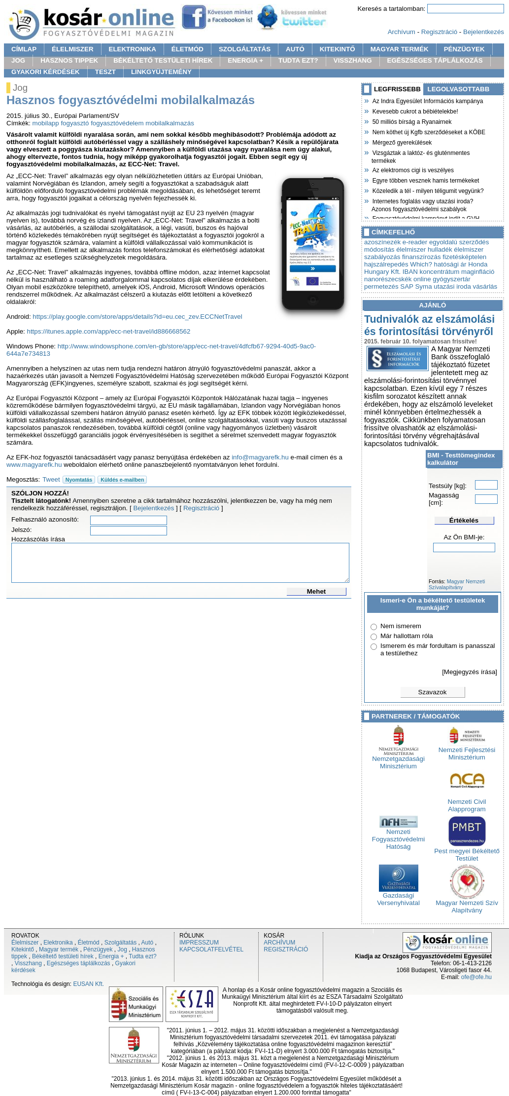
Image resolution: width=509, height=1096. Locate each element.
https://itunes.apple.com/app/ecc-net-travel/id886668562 (109, 331)
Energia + (111, 956)
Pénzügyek (97, 949)
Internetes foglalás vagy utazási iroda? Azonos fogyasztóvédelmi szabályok (422, 204)
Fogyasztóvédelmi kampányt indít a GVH (425, 218)
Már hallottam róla (406, 636)
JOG (18, 60)
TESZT (105, 72)
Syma (423, 286)
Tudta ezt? (142, 956)
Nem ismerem (400, 626)
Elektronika (57, 942)
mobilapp (46, 123)
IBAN (410, 271)
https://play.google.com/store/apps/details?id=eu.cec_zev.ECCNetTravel (137, 316)
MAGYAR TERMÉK (400, 49)
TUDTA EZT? (298, 60)
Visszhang (28, 963)
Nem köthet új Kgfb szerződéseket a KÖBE (428, 131)
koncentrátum (440, 271)
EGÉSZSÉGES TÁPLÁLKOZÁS (435, 60)
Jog (122, 949)
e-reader (415, 242)
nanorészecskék (387, 279)
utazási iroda (452, 286)
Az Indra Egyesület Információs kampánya (427, 100)
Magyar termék (58, 949)
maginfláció (477, 271)
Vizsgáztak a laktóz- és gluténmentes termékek (421, 155)
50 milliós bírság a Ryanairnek (411, 121)
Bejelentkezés (483, 32)
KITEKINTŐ (337, 49)
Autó (147, 942)
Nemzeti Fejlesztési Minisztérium (467, 750)
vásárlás (485, 286)
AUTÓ (295, 49)
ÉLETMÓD (187, 49)
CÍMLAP (23, 49)
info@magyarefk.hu (260, 457)
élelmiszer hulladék (424, 249)
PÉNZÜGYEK (464, 49)
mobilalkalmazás (169, 123)
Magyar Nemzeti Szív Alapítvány (467, 903)
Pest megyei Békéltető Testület (467, 851)
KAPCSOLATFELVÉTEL (211, 949)
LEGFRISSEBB (397, 89)
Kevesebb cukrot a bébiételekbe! (415, 110)
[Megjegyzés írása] (469, 672)
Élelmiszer (24, 942)
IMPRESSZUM (199, 942)
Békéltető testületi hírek (63, 956)
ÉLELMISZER (72, 49)
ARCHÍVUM (279, 942)
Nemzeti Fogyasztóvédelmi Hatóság (398, 836)
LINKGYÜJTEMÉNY (161, 72)
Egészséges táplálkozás (78, 963)
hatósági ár (450, 264)
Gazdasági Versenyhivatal (398, 896)
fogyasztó (75, 123)
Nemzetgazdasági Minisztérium (398, 759)
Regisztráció (439, 32)
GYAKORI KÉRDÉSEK (45, 72)
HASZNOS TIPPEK (69, 60)
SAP (406, 286)
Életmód (89, 942)
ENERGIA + (245, 60)
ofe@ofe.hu (476, 977)
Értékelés (463, 520)
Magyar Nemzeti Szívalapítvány (457, 584)
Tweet (51, 479)
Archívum (401, 32)
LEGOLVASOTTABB (459, 89)
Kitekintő (22, 949)
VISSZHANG (353, 60)
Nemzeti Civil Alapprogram (467, 802)
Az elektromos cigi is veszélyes (413, 169)
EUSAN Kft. (88, 984)
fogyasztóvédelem (117, 123)
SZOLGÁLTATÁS (245, 49)
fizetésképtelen (464, 257)
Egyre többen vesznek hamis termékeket (425, 180)
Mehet (316, 591)
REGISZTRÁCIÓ (286, 949)
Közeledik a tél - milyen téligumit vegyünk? (428, 190)
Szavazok (432, 692)
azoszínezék (382, 242)
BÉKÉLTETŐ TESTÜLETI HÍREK (162, 60)
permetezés (381, 286)
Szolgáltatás (120, 942)
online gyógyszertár (442, 279)
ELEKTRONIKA (132, 49)
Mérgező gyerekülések (402, 142)
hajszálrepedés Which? (398, 264)
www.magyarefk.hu (34, 464)
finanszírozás (421, 257)
